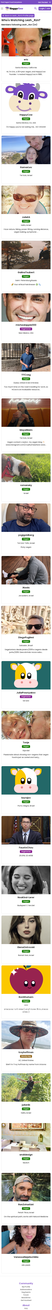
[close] (50, 2)
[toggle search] (35, 8)
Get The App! (43, 2)
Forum (26, 1295)
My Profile (26, 1287)
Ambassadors (26, 1289)
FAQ (26, 1308)
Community (26, 1283)
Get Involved (26, 1300)
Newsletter (26, 1297)
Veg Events (26, 1292)
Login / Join (44, 8)
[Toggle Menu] (2, 8)
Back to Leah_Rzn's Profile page (18, 15)
